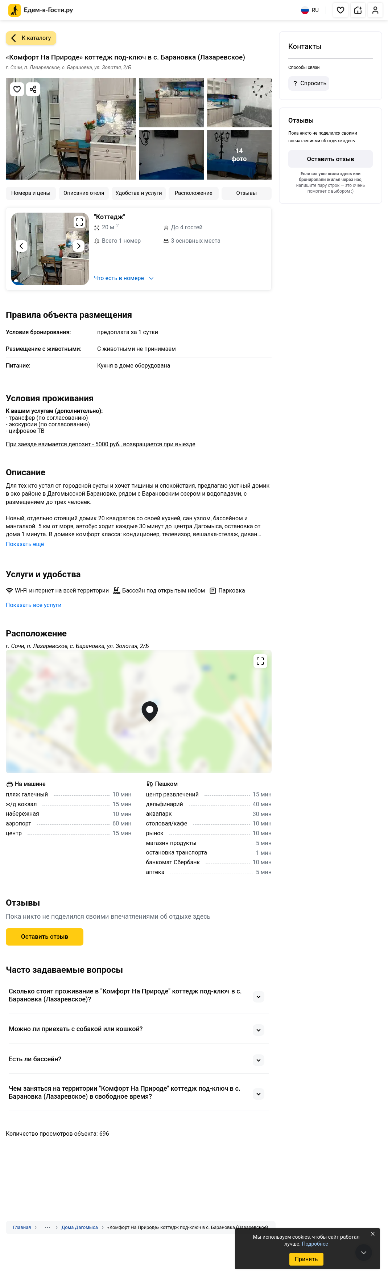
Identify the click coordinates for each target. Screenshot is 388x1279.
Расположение (193, 193)
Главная (22, 1227)
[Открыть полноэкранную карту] (139, 711)
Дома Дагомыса (79, 1227)
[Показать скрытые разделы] (47, 1227)
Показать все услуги (34, 605)
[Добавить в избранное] (17, 89)
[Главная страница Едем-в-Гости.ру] (40, 10)
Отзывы (246, 193)
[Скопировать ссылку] (33, 89)
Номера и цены (30, 193)
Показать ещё (25, 544)
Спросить (308, 83)
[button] (340, 10)
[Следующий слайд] (78, 246)
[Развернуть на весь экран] (79, 222)
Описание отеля (83, 193)
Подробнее (315, 1244)
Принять (306, 1259)
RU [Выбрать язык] (310, 10)
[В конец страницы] (363, 1252)
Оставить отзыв (44, 936)
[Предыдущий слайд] (21, 246)
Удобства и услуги (138, 193)
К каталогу (28, 38)
